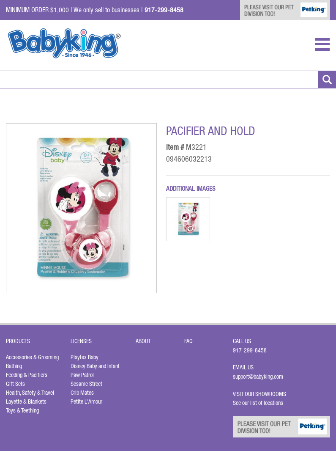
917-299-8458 (250, 350)
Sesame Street (86, 383)
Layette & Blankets (26, 401)
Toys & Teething (22, 410)
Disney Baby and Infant (95, 366)
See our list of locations (258, 402)
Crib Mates (82, 392)
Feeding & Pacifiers (26, 374)
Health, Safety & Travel (30, 392)
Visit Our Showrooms (261, 393)
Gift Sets (15, 383)
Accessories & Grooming (32, 357)
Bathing (14, 366)
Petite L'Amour (86, 401)
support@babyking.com (258, 376)
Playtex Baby (84, 357)
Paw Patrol (82, 374)
